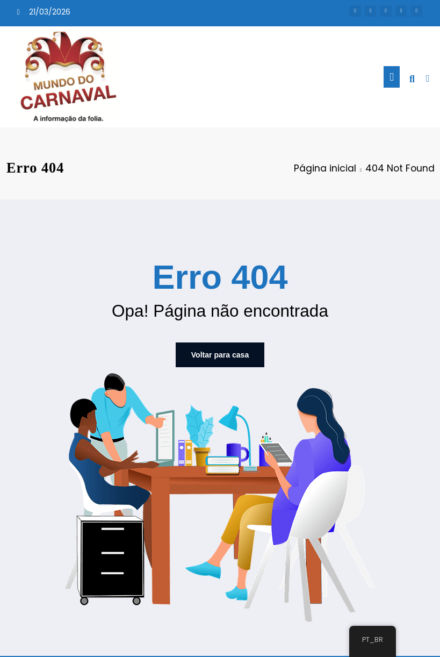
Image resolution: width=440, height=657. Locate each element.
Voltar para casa (220, 354)
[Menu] (392, 77)
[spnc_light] (427, 78)
